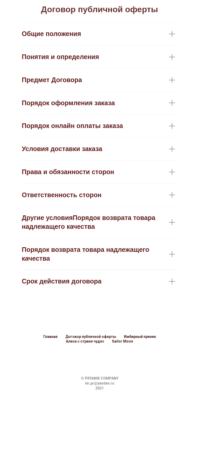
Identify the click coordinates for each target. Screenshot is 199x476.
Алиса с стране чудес (85, 341)
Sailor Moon (122, 341)
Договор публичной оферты (90, 337)
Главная (50, 337)
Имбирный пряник (140, 337)
